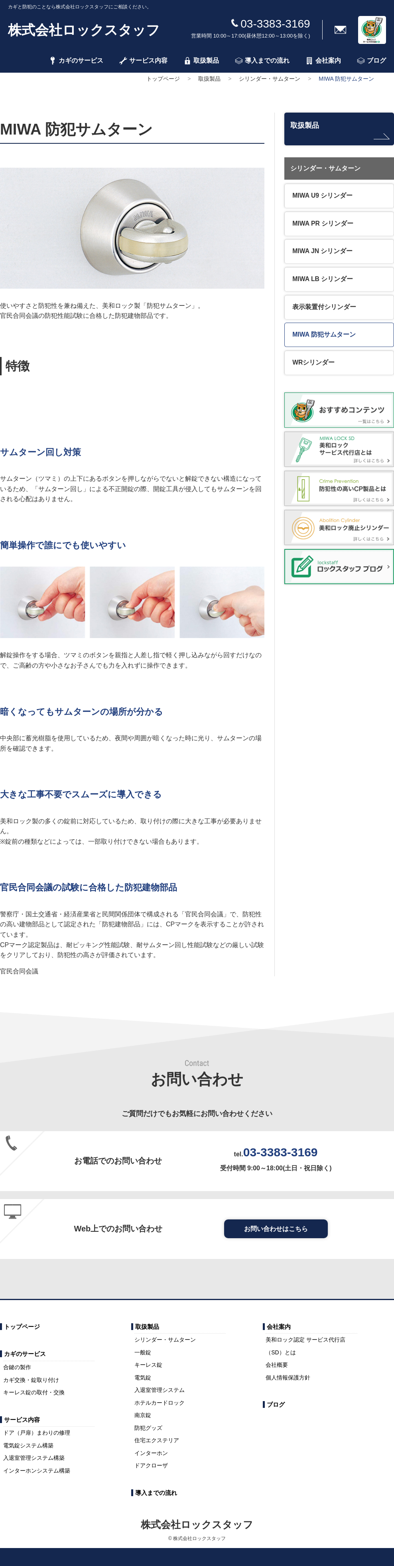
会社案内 (323, 61)
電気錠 (142, 1377)
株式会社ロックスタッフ (84, 30)
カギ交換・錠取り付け (31, 1380)
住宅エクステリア (156, 1440)
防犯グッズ (148, 1428)
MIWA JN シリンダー (323, 251)
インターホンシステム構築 (36, 1470)
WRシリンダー (314, 365)
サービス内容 (143, 61)
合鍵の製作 (17, 1367)
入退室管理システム (159, 1390)
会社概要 (277, 1365)
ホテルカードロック (159, 1402)
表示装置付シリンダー (325, 308)
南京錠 (142, 1415)
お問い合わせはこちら (276, 1228)
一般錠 (142, 1352)
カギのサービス (76, 61)
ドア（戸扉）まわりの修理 (36, 1432)
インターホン (151, 1453)
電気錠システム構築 (28, 1445)
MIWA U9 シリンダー (323, 195)
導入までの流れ (262, 61)
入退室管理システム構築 (34, 1458)
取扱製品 (201, 61)
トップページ (163, 78)
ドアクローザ (151, 1465)
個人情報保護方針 (288, 1377)
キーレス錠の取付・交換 (34, 1392)
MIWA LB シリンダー (323, 280)
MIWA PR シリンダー (323, 223)
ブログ (371, 61)
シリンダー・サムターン (269, 78)
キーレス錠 (148, 1365)
